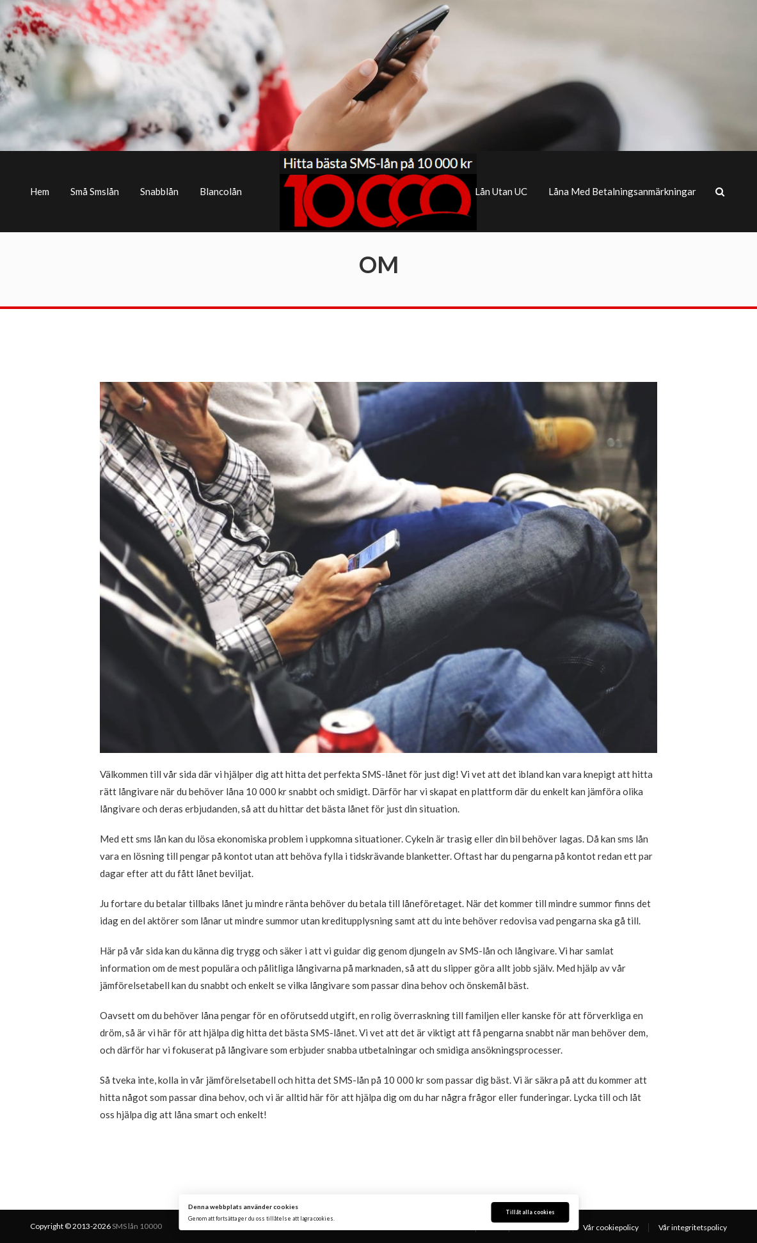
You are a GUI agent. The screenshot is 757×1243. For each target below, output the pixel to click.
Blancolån (221, 191)
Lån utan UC (501, 191)
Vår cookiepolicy (611, 1227)
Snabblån (159, 191)
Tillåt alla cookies (530, 1212)
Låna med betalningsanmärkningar (622, 191)
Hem (39, 191)
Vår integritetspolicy (692, 1227)
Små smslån (94, 191)
